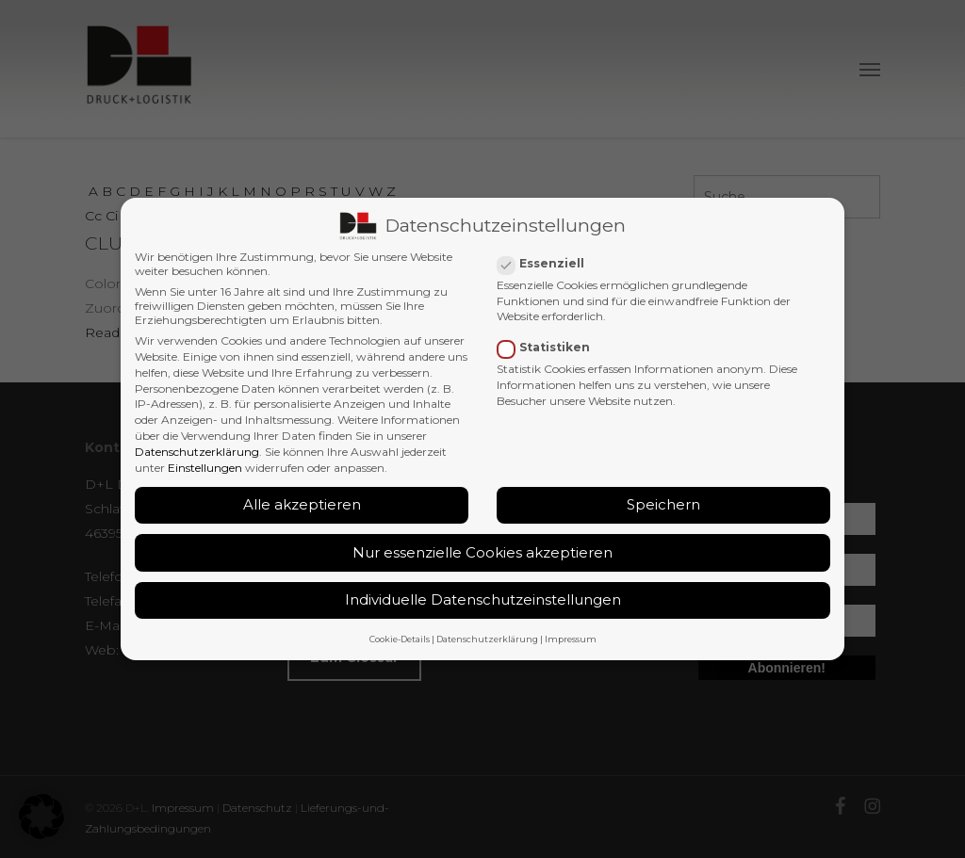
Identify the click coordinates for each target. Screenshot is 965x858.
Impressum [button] (571, 638)
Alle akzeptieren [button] (302, 503)
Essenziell (548, 262)
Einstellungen (205, 467)
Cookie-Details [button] (399, 638)
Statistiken (551, 346)
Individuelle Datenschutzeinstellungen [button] (483, 599)
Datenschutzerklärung (197, 451)
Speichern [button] (663, 503)
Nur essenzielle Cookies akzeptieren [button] (482, 551)
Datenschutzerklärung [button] (487, 638)
